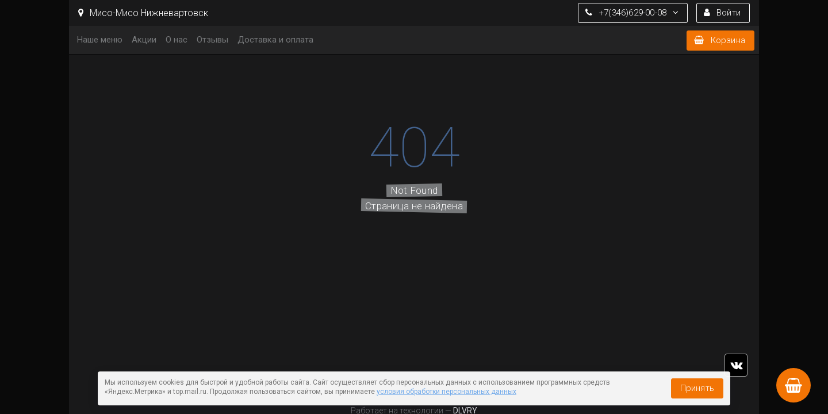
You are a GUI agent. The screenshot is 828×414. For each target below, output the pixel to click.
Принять (697, 388)
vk (735, 365)
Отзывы (212, 39)
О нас (176, 39)
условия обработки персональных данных (446, 392)
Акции (144, 39)
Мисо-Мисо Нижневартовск (143, 12)
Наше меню (99, 39)
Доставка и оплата (275, 39)
